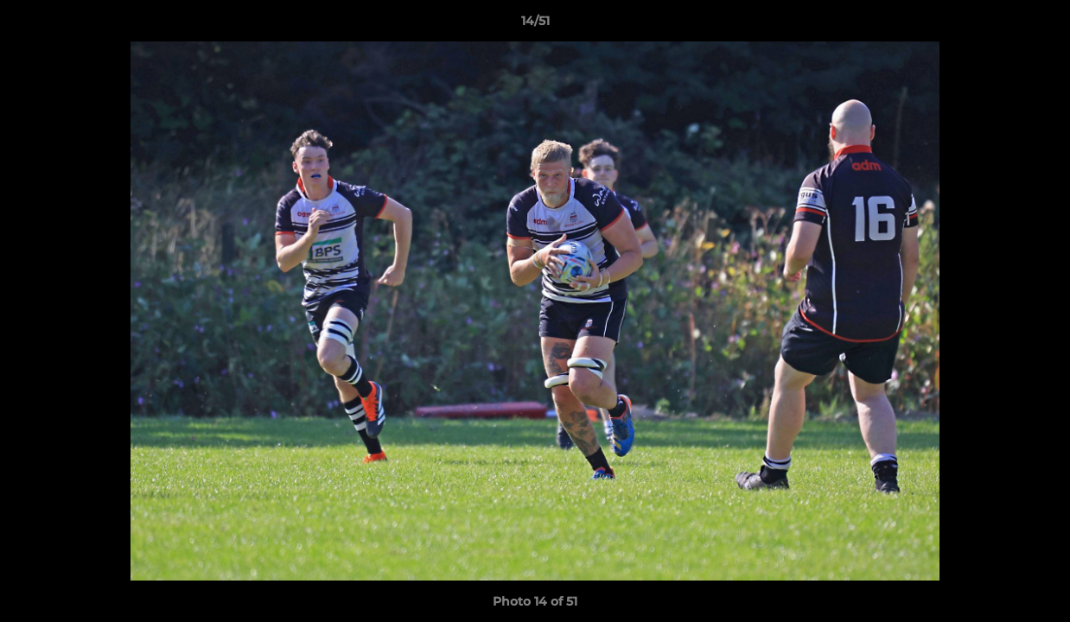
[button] (1039, 25)
